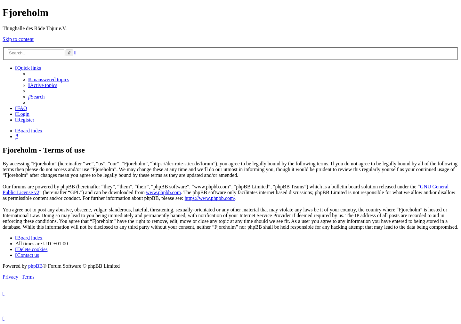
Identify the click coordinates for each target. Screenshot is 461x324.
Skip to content (18, 39)
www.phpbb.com (163, 192)
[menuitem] (48, 79)
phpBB (35, 266)
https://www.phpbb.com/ (210, 198)
